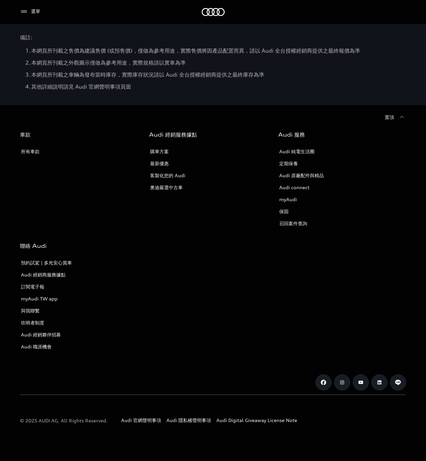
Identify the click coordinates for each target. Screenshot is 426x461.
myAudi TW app (39, 298)
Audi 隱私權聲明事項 (188, 420)
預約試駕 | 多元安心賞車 (46, 262)
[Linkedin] (379, 382)
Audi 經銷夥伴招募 (41, 334)
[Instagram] (342, 382)
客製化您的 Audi (167, 175)
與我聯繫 (30, 310)
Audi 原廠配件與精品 (301, 175)
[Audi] (213, 12)
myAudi (288, 199)
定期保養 (288, 163)
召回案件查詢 (293, 223)
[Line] (398, 382)
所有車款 (30, 151)
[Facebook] (323, 382)
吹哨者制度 (32, 322)
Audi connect (294, 187)
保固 (284, 211)
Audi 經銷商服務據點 (43, 274)
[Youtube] (361, 382)
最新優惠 (159, 163)
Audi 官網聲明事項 (141, 420)
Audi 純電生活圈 (297, 151)
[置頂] (395, 117)
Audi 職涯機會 (36, 346)
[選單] (30, 11)
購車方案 (159, 151)
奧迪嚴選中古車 (166, 187)
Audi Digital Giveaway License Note (256, 420)
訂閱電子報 (32, 286)
